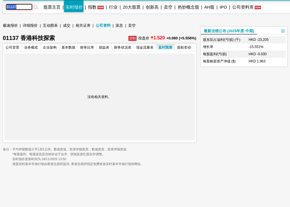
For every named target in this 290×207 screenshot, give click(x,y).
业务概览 (31, 47)
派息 (119, 25)
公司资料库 (243, 7)
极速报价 (10, 25)
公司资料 (103, 25)
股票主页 (52, 7)
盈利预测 (165, 47)
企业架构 (50, 47)
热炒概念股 (188, 7)
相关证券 (83, 25)
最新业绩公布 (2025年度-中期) (229, 31)
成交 (66, 25)
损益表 (104, 47)
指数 (92, 7)
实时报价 (74, 7)
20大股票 (132, 7)
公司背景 (12, 47)
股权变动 (184, 47)
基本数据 (68, 47)
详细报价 (30, 25)
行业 (113, 7)
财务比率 (87, 47)
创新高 (152, 7)
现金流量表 (144, 47)
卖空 (168, 7)
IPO (223, 7)
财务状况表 (122, 47)
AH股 (209, 7)
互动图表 (50, 25)
